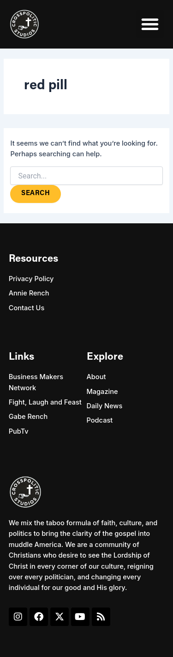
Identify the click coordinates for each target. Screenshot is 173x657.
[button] (150, 24)
